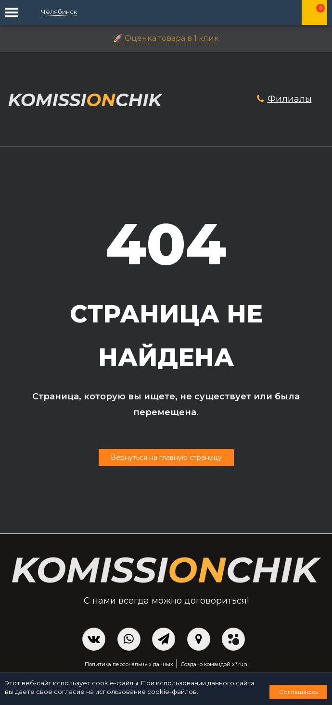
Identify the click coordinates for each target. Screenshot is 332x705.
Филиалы (290, 98)
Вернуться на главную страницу (166, 457)
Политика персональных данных (129, 664)
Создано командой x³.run (213, 664)
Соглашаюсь (298, 691)
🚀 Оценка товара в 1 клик (166, 38)
